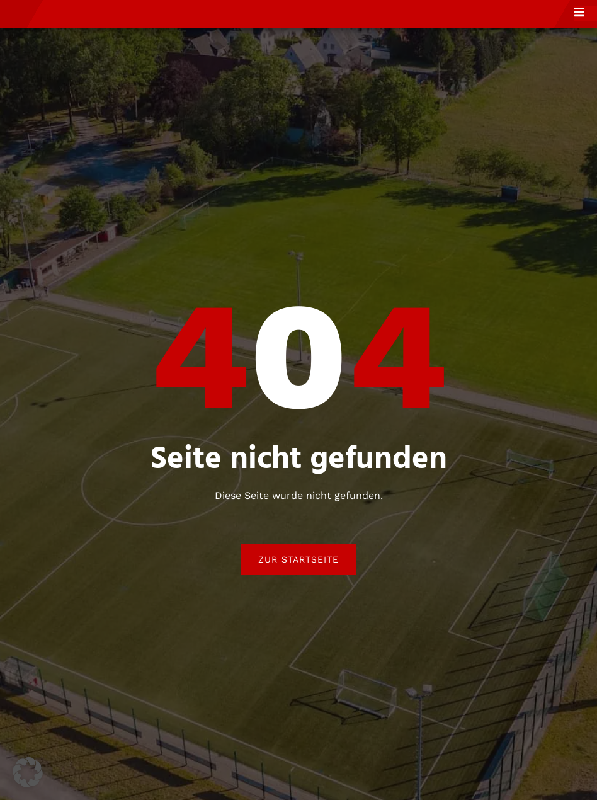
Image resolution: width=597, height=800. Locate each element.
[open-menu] (585, 24)
